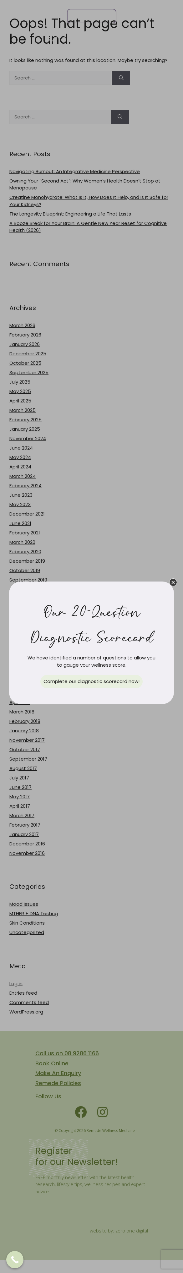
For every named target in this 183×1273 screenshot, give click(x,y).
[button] (173, 582)
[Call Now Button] (14, 1259)
